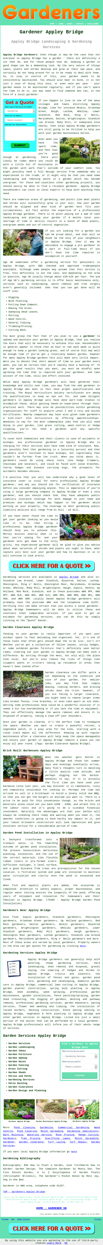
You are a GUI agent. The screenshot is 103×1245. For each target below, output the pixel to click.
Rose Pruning (65, 1134)
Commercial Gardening (73, 1127)
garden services (23, 1017)
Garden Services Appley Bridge (34, 1036)
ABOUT (70, 24)
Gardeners (9, 1138)
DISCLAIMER (93, 24)
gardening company (37, 491)
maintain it (82, 552)
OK (66, 1243)
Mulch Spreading (52, 1131)
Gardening (46, 1127)
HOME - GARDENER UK (51, 1208)
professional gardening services (39, 1003)
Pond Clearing (27, 1131)
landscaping (11, 179)
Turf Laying (56, 1142)
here (83, 946)
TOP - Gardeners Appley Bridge (24, 1191)
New (12, 1219)
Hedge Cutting (88, 1134)
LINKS (60, 24)
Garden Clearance (31, 1142)
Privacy (98, 1219)
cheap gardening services (67, 963)
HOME (52, 24)
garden (90, 62)
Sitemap (5, 1219)
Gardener (9, 1142)
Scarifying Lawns (57, 1138)
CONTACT (80, 24)
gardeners (51, 382)
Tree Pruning (30, 1138)
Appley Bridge (69, 577)
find (15, 917)
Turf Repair (78, 1142)
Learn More (54, 1243)
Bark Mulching (13, 1134)
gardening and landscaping (55, 981)
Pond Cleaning (24, 1127)
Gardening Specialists (82, 1131)
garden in (46, 339)
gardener (32, 94)
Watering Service (39, 1134)
